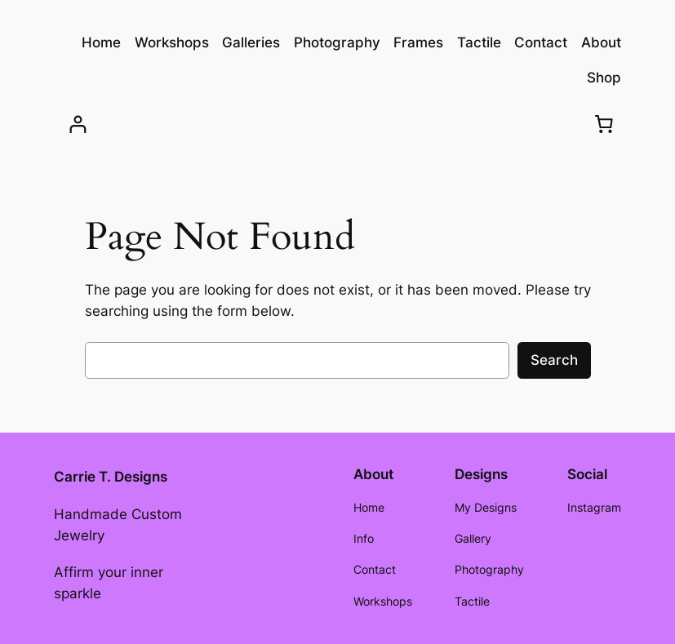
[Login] (78, 124)
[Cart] (604, 124)
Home (101, 42)
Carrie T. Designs (110, 477)
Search (554, 360)
